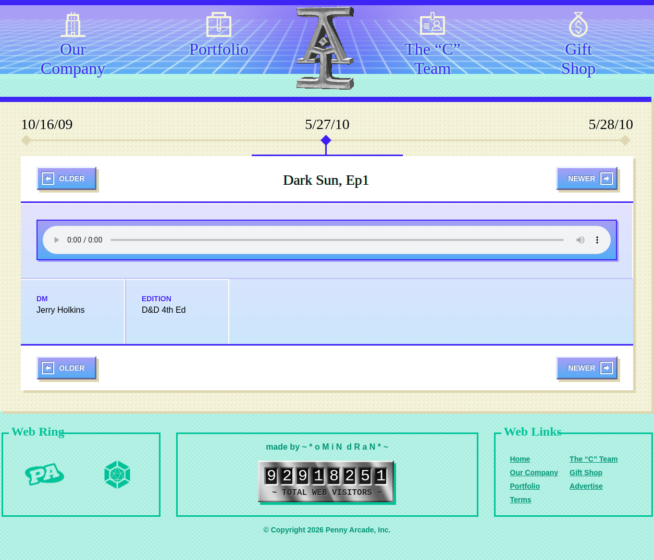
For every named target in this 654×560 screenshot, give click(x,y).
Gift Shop (578, 57)
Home (520, 459)
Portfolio (219, 49)
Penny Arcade (44, 475)
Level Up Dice (117, 474)
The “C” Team (432, 57)
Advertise (586, 486)
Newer (581, 178)
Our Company (73, 57)
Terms (521, 499)
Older (71, 178)
